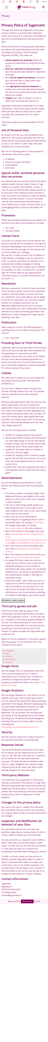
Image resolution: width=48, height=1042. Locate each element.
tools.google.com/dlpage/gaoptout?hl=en (20, 727)
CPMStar (9, 656)
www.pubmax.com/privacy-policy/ (25, 557)
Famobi (8, 662)
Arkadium (9, 650)
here (12, 278)
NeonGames (27, 901)
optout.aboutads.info (14, 528)
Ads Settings (38, 522)
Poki (7, 653)
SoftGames (10, 659)
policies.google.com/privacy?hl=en (30, 543)
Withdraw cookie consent (13, 600)
